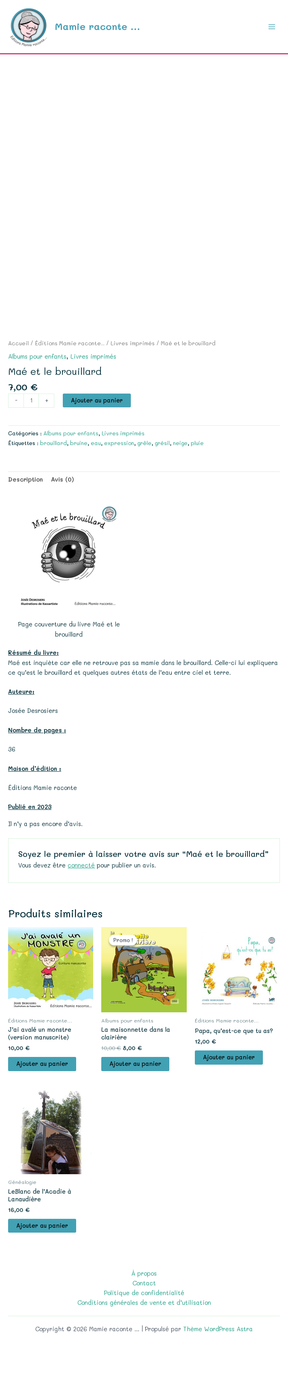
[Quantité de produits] (31, 401)
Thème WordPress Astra (218, 1329)
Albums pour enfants (37, 356)
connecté (81, 865)
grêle (144, 442)
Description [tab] (25, 479)
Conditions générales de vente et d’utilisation (144, 1302)
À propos (144, 1273)
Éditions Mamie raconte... (70, 343)
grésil (162, 442)
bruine (78, 442)
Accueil (18, 343)
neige (180, 442)
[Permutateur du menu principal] (272, 26)
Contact (144, 1283)
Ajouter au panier (97, 400)
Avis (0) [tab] (62, 479)
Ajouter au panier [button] (42, 1063)
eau (96, 442)
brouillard (53, 442)
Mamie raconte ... (97, 26)
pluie (197, 442)
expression (119, 442)
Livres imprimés (133, 343)
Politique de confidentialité (144, 1293)
